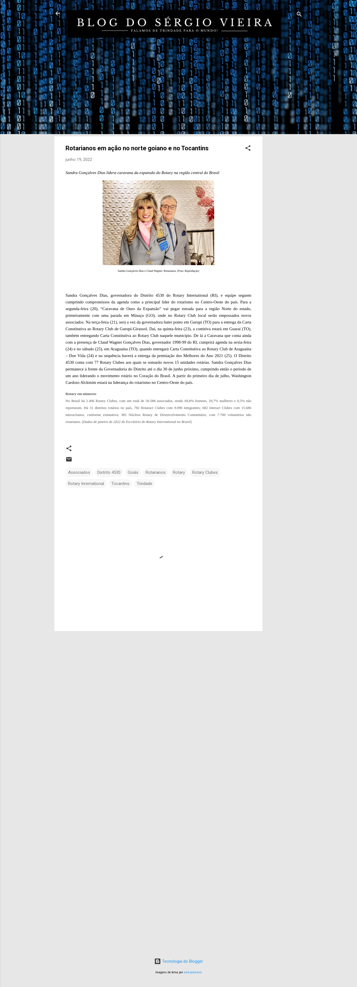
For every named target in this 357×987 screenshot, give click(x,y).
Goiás (133, 472)
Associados (79, 472)
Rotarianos (156, 472)
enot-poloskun (193, 972)
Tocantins (120, 483)
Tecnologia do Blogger (178, 961)
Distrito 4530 (108, 472)
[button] (248, 149)
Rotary (179, 472)
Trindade (144, 483)
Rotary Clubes (205, 472)
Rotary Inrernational (86, 483)
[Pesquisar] (299, 15)
